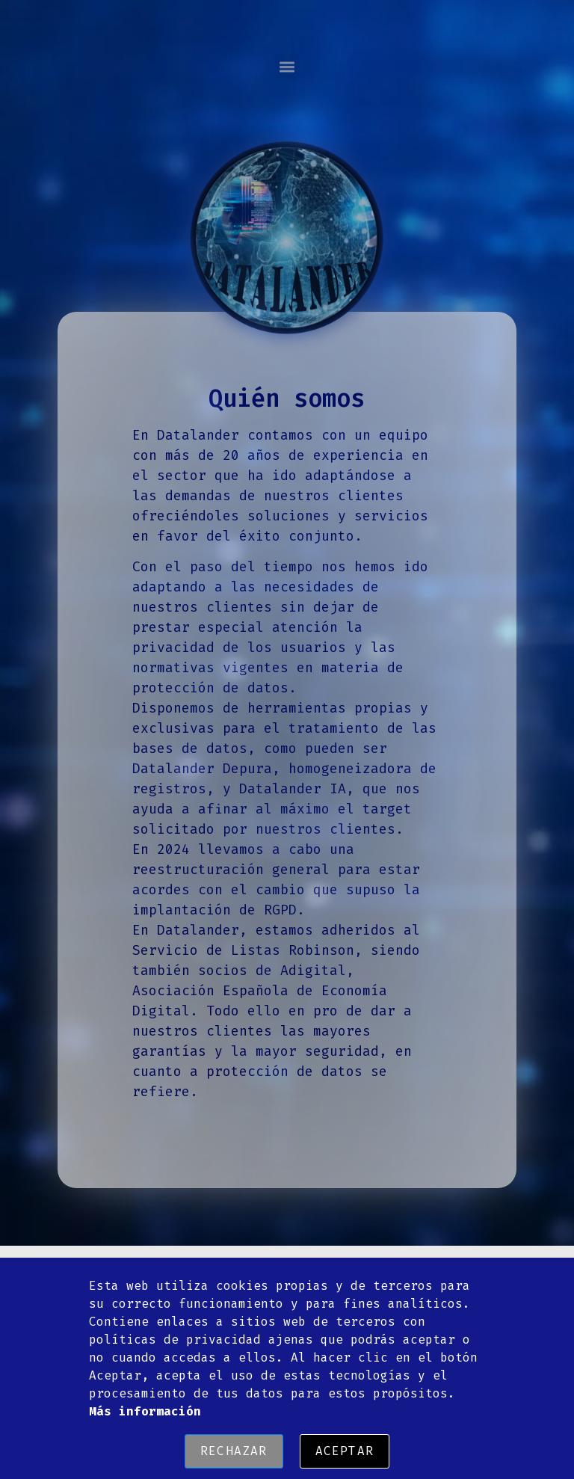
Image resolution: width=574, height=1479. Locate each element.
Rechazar (234, 1451)
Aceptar (344, 1451)
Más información (145, 1411)
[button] (287, 55)
